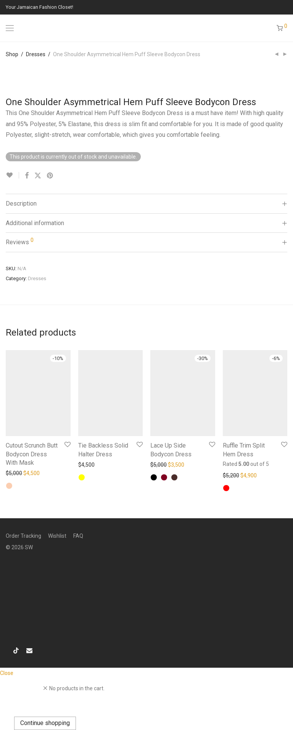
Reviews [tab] (20, 241)
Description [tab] (21, 203)
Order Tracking (23, 536)
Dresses (35, 54)
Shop (12, 54)
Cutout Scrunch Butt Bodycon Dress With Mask (32, 454)
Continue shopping (45, 723)
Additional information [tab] (35, 223)
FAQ (78, 536)
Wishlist (57, 536)
